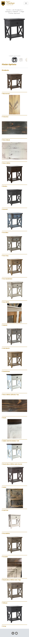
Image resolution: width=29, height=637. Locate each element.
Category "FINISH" (12, 11)
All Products (17, 10)
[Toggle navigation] (26, 3)
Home (8, 10)
